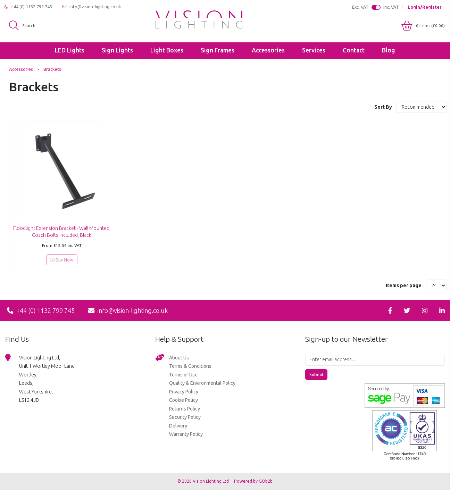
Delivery (178, 426)
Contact (354, 50)
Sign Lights (117, 50)
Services (313, 50)
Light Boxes (166, 50)
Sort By (383, 107)
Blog (388, 50)
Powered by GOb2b (253, 481)
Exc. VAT (360, 7)
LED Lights (69, 50)
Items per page (404, 285)
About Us (179, 357)
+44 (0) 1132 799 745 (28, 6)
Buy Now (61, 260)
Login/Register (424, 7)
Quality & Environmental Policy (202, 383)
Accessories (268, 50)
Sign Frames (217, 50)
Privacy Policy (183, 392)
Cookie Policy (183, 400)
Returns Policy (184, 409)
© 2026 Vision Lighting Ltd (203, 481)
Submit (316, 374)
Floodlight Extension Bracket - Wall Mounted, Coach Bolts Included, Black (61, 231)
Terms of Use (183, 374)
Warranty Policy (186, 434)
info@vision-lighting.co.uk (91, 6)
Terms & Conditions (190, 366)
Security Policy (185, 417)
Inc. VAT (391, 7)
